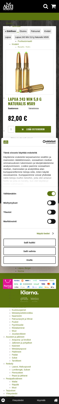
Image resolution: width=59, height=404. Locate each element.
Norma (21, 271)
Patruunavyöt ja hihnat (22, 319)
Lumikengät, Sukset (21, 369)
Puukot (15, 322)
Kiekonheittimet (19, 307)
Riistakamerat (18, 328)
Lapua (8, 37)
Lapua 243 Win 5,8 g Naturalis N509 (32, 37)
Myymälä (41, 400)
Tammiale (16, 26)
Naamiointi (17, 316)
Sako (20, 274)
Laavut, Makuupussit (21, 366)
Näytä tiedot (43, 233)
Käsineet (16, 346)
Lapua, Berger (24, 268)
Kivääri (47, 31)
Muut (14, 331)
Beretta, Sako (24, 47)
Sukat (14, 358)
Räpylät (15, 384)
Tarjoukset (10, 390)
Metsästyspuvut (19, 349)
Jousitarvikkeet (19, 334)
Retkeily (9, 363)
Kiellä (29, 260)
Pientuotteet (17, 372)
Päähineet (16, 352)
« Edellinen (10, 31)
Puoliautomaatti (25, 41)
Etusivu (9, 23)
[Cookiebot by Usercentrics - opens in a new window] (43, 142)
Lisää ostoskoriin (33, 129)
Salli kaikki (29, 242)
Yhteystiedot (11, 393)
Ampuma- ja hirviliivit (21, 340)
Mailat (14, 381)
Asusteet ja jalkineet (15, 337)
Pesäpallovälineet (14, 378)
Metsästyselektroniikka (22, 313)
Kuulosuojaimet (19, 310)
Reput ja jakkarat (19, 375)
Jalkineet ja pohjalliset (22, 343)
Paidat (15, 355)
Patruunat (35, 31)
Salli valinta (29, 251)
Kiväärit (15, 44)
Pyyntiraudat (17, 325)
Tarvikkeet (16, 361)
